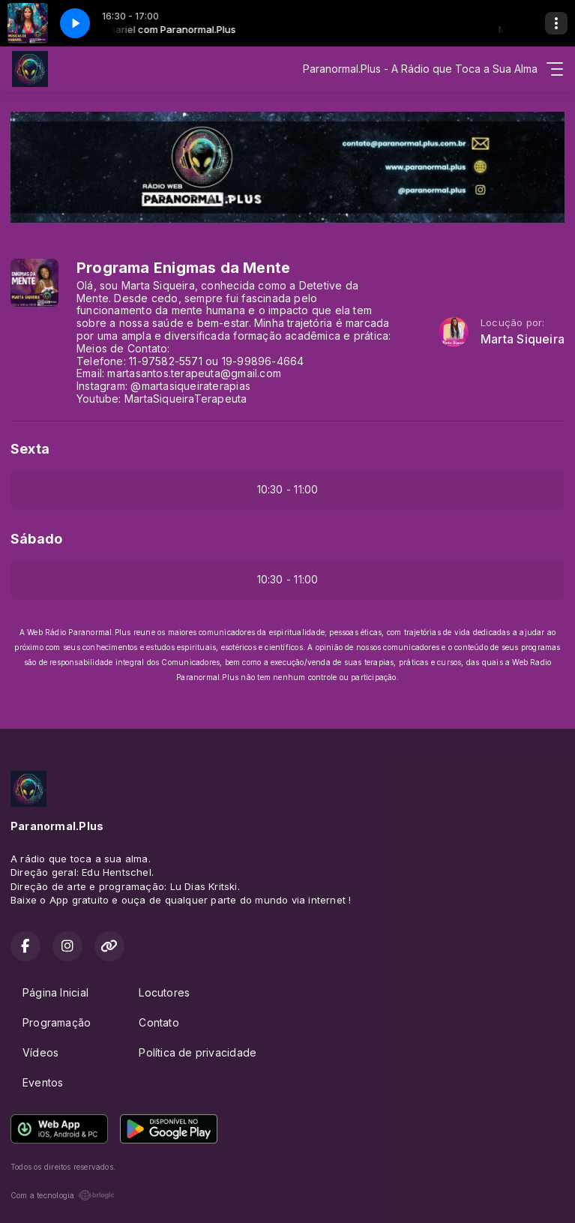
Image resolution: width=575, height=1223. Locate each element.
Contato (158, 1022)
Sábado (36, 539)
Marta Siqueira (523, 339)
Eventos (42, 1082)
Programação (56, 1022)
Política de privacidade (197, 1052)
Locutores (164, 992)
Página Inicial (55, 992)
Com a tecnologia (62, 1195)
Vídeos (40, 1052)
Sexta (29, 449)
